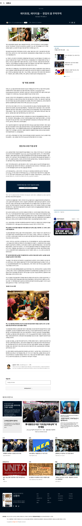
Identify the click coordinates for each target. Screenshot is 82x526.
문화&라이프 (39, 498)
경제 (48, 494)
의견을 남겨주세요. (11, 382)
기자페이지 (60, 500)
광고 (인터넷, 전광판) (15, 516)
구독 (26, 22)
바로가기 (73, 219)
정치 (38, 494)
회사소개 (8, 516)
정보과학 (49, 498)
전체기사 (49, 502)
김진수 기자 (15, 365)
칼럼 (38, 502)
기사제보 (71, 494)
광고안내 (71, 498)
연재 (59, 494)
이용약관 (30, 516)
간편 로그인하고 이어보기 (28, 188)
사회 (38, 496)
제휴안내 (22, 516)
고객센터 (26, 516)
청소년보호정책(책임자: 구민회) (46, 516)
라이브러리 (60, 498)
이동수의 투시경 (60, 50)
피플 (48, 500)
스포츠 (38, 500)
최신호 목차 (60, 496)
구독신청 (71, 496)
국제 (48, 496)
